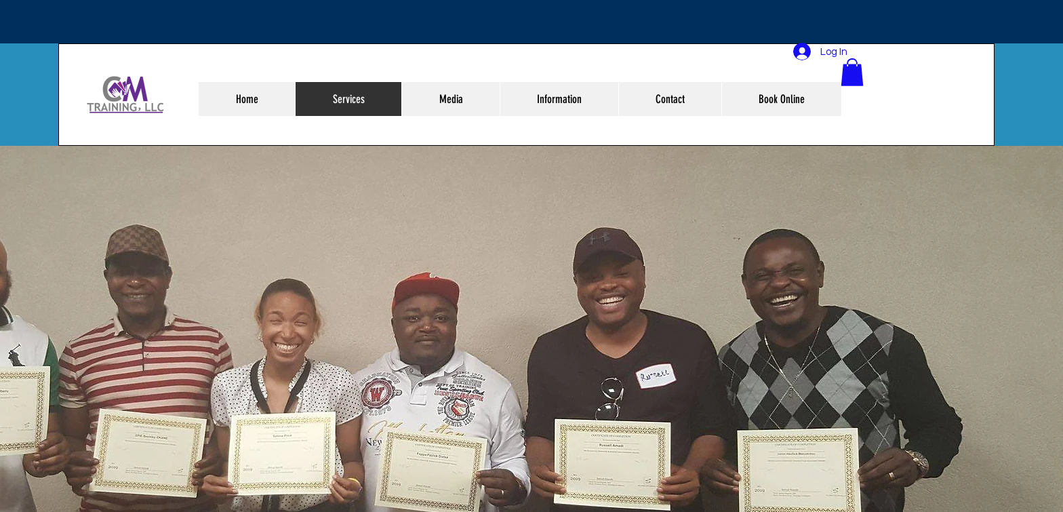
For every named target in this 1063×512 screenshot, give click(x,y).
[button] (852, 72)
